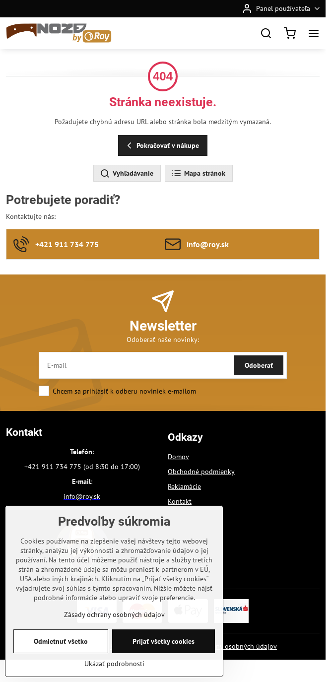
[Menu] (314, 33)
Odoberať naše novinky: (163, 339)
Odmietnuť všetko (61, 651)
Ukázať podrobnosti (114, 674)
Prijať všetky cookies (164, 651)
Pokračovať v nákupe (161, 145)
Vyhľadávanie (126, 174)
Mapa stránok (198, 174)
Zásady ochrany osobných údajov (226, 646)
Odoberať (259, 365)
